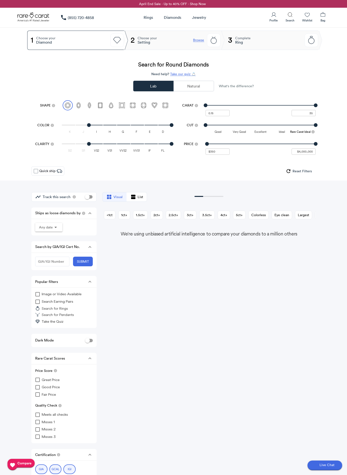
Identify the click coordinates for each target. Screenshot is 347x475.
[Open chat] (324, 465)
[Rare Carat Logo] (33, 18)
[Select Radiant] (133, 105)
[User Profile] (274, 17)
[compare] (21, 463)
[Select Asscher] (165, 105)
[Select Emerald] (100, 105)
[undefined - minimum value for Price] (217, 151)
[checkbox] (35, 171)
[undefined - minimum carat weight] (217, 113)
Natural (193, 86)
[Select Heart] (154, 105)
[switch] (89, 196)
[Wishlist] (307, 17)
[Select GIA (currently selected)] (41, 469)
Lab (153, 86)
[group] (299, 171)
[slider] (261, 105)
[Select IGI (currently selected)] (69, 469)
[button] (90, 213)
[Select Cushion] (144, 105)
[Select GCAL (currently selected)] (55, 469)
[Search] (290, 17)
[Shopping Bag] (323, 17)
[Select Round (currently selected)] (68, 105)
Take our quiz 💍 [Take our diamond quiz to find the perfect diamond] (183, 74)
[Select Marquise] (89, 105)
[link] (77, 17)
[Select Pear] (111, 105)
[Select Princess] (122, 105)
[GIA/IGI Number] (52, 261)
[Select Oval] (78, 105)
